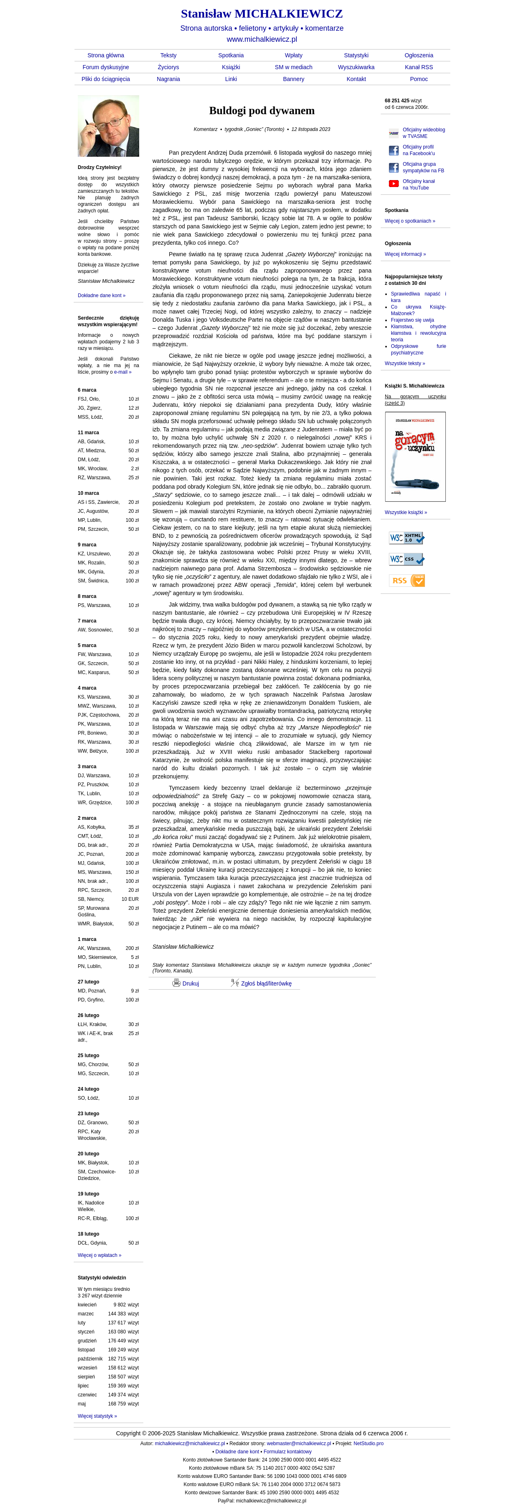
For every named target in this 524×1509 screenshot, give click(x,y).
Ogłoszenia (418, 55)
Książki (231, 67)
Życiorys (168, 67)
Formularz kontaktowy (288, 1452)
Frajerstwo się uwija (412, 320)
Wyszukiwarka (356, 67)
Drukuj (185, 983)
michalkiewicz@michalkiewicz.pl (190, 1443)
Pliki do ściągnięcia (105, 79)
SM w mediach (294, 67)
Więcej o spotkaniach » (410, 221)
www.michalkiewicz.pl (262, 39)
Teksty (168, 55)
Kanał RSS (419, 67)
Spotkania (231, 55)
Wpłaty (294, 55)
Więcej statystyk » (97, 1416)
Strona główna (106, 55)
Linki (231, 79)
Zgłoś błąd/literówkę (261, 983)
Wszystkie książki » (406, 512)
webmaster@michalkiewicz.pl (299, 1443)
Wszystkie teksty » (405, 363)
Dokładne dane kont (237, 1452)
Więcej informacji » (405, 254)
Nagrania (168, 79)
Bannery (293, 79)
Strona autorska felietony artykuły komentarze (261, 28)
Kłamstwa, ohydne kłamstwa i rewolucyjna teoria (418, 333)
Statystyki (356, 55)
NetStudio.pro (369, 1443)
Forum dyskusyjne (106, 67)
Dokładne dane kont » (102, 295)
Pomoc (419, 79)
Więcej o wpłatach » (100, 1255)
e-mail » (123, 372)
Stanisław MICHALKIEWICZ (262, 13)
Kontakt (356, 79)
